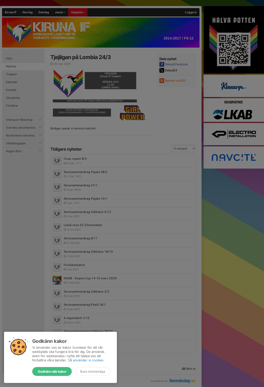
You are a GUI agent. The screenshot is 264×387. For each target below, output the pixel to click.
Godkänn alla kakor (52, 371)
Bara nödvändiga (92, 371)
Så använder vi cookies (86, 360)
